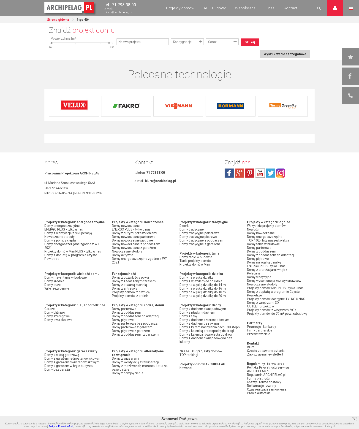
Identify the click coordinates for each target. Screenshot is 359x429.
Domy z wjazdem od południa (201, 281)
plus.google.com (239, 173)
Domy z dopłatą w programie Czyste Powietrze (70, 257)
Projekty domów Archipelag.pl (70, 7)
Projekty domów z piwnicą (131, 292)
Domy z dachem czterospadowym (204, 320)
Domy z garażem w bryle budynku (68, 366)
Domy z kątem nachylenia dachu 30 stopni (210, 327)
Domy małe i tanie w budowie (65, 277)
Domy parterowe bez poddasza (135, 323)
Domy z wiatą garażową (61, 355)
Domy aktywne (122, 255)
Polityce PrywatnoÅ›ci (61, 426)
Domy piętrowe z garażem (131, 331)
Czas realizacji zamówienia (266, 389)
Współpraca (245, 8)
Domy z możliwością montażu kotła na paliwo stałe (140, 367)
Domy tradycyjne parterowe (200, 233)
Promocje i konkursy (261, 327)
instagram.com (280, 173)
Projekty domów (180, 8)
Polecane (254, 273)
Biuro (251, 347)
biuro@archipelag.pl (118, 12)
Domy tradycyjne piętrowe (198, 237)
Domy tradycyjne (192, 229)
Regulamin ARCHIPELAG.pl (266, 375)
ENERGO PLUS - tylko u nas (63, 229)
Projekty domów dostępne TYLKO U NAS (276, 299)
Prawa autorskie (259, 393)
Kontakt (290, 8)
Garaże (49, 309)
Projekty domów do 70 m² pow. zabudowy (277, 313)
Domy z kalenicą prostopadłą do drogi (207, 331)
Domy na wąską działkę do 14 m (203, 285)
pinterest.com (249, 173)
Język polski (351, 8)
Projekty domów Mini (195, 264)
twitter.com (270, 173)
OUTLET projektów (260, 306)
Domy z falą (188, 316)
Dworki (184, 226)
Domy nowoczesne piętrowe (132, 240)
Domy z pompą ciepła (60, 240)
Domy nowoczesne (126, 226)
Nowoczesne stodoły (59, 237)
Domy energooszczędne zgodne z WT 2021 (71, 246)
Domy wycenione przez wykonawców (274, 280)
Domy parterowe (124, 309)
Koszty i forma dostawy (264, 382)
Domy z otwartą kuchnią (129, 285)
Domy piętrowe (123, 320)
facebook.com (229, 173)
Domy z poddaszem (126, 312)
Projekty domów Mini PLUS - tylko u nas (72, 251)
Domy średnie (54, 281)
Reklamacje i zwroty (261, 386)
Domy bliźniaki (54, 312)
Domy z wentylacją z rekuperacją (68, 233)
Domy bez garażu (57, 369)
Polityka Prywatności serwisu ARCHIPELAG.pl (268, 369)
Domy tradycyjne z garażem (200, 244)
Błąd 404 (83, 20)
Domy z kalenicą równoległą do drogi (206, 334)
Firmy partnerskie (259, 330)
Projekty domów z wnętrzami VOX (271, 310)
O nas (270, 8)
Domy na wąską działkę (196, 277)
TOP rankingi (189, 355)
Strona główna (58, 20)
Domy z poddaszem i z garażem (135, 334)
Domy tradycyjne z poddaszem (202, 240)
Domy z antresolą (124, 288)
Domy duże (52, 285)
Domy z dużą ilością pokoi (130, 277)
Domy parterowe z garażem (132, 327)
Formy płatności (258, 378)
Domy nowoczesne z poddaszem (136, 244)
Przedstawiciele (258, 334)
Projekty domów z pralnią (130, 296)
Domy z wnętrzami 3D (263, 302)
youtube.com (260, 173)
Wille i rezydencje (56, 288)
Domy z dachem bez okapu (199, 323)
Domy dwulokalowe (58, 320)
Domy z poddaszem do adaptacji (135, 316)
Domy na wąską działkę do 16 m (203, 288)
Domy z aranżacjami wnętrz (267, 270)
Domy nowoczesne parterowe (133, 237)
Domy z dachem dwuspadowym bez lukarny (206, 340)
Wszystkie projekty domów (266, 226)
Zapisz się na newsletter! (265, 354)
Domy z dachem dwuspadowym (203, 309)
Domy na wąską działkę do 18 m (203, 292)
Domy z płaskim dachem (197, 312)
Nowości (186, 368)
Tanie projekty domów (196, 261)
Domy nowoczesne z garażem (134, 248)
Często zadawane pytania (266, 351)
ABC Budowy (215, 8)
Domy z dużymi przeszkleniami (134, 233)
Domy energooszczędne (62, 226)
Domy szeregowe (57, 316)
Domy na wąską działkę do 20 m (203, 296)
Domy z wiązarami (125, 358)
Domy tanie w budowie (196, 257)
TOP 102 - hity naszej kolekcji (268, 240)
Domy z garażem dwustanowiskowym (72, 362)
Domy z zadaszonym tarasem (134, 281)
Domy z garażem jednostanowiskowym (72, 358)
